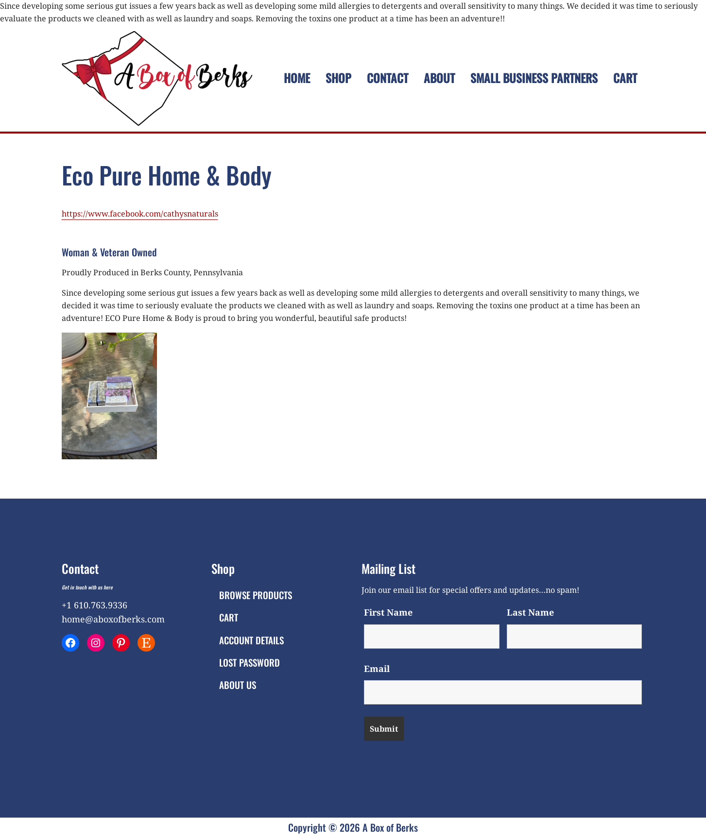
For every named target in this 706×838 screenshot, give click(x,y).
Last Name (530, 612)
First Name (388, 612)
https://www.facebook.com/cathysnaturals (140, 213)
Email (377, 668)
